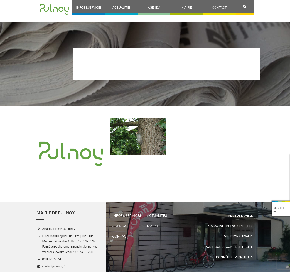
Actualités (157, 215)
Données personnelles (234, 257)
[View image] (138, 136)
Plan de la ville (240, 215)
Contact (120, 236)
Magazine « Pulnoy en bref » (230, 226)
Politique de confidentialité (229, 246)
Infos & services (126, 215)
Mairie (153, 226)
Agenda (119, 226)
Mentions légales (238, 236)
